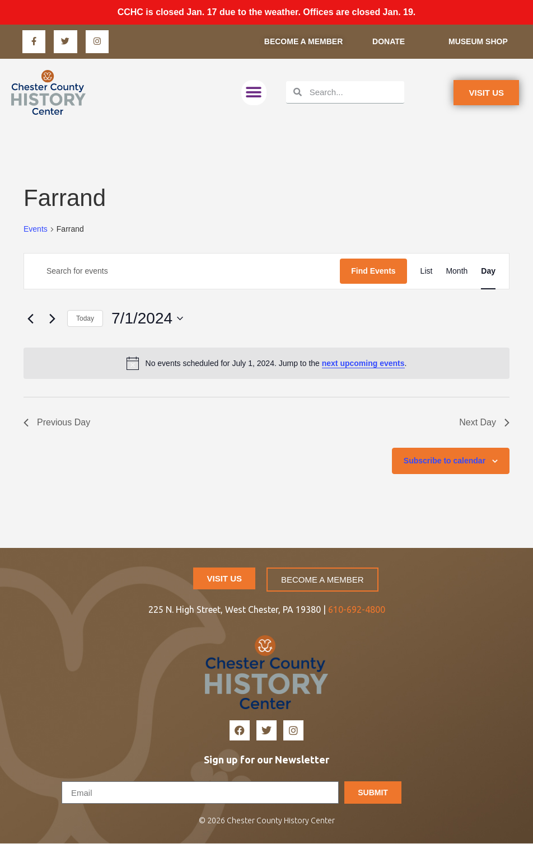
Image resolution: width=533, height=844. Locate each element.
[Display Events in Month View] (456, 271)
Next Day (484, 423)
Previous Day (57, 423)
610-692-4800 (356, 609)
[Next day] (52, 319)
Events (36, 229)
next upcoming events (363, 363)
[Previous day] (30, 319)
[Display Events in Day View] (488, 271)
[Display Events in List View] (426, 271)
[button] (253, 92)
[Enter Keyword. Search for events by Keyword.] (182, 271)
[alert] (266, 363)
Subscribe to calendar (444, 461)
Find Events (373, 271)
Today (85, 318)
